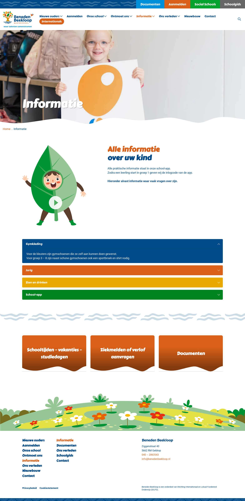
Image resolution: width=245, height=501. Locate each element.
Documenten (150, 4)
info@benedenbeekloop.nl (156, 458)
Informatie (145, 16)
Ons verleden (169, 16)
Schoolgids (232, 4)
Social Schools (205, 4)
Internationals (52, 21)
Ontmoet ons (121, 16)
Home (6, 129)
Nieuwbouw (192, 16)
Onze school (97, 16)
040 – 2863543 (150, 454)
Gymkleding (123, 244)
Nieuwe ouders (50, 16)
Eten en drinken (123, 282)
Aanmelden (177, 4)
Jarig (123, 270)
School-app (123, 294)
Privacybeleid (29, 488)
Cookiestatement (49, 488)
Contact (210, 16)
